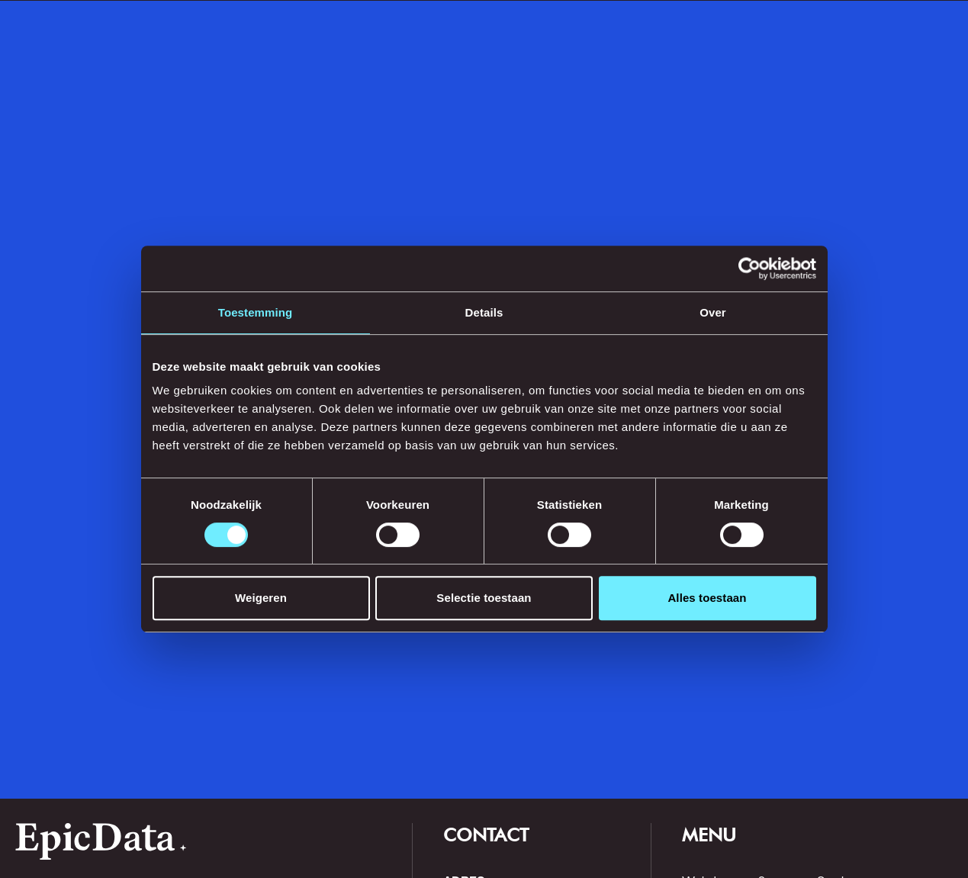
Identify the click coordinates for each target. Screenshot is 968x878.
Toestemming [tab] (255, 312)
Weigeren (261, 597)
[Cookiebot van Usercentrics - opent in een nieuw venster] (749, 268)
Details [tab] (484, 312)
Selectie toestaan (483, 597)
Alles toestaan (706, 597)
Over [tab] (712, 312)
